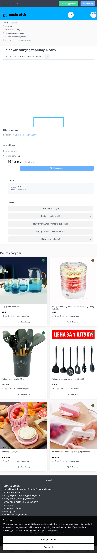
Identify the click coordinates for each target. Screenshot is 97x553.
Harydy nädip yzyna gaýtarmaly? (64, 231)
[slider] (10, 56)
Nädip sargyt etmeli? (66, 216)
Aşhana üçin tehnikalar (14, 33)
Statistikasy (9, 145)
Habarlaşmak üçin (67, 208)
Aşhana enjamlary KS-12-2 (13, 379)
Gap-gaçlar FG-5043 (10, 307)
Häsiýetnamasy (10, 130)
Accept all (48, 547)
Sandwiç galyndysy (10, 452)
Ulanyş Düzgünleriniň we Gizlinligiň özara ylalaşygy (27, 489)
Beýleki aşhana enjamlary (15, 37)
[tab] (51, 208)
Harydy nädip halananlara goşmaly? (20, 502)
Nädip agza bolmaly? (66, 239)
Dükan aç (88, 4)
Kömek (11, 203)
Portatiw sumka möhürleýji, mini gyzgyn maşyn (71, 452)
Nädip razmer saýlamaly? (14, 514)
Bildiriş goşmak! (68, 4)
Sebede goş (56, 168)
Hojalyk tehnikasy (12, 30)
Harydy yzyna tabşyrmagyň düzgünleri (62, 224)
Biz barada (7, 505)
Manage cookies (48, 539)
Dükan (11, 180)
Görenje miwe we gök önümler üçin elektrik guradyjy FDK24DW (73, 308)
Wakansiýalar (8, 511)
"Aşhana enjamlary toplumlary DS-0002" (68, 379)
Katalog (8, 26)
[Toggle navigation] (47, 15)
